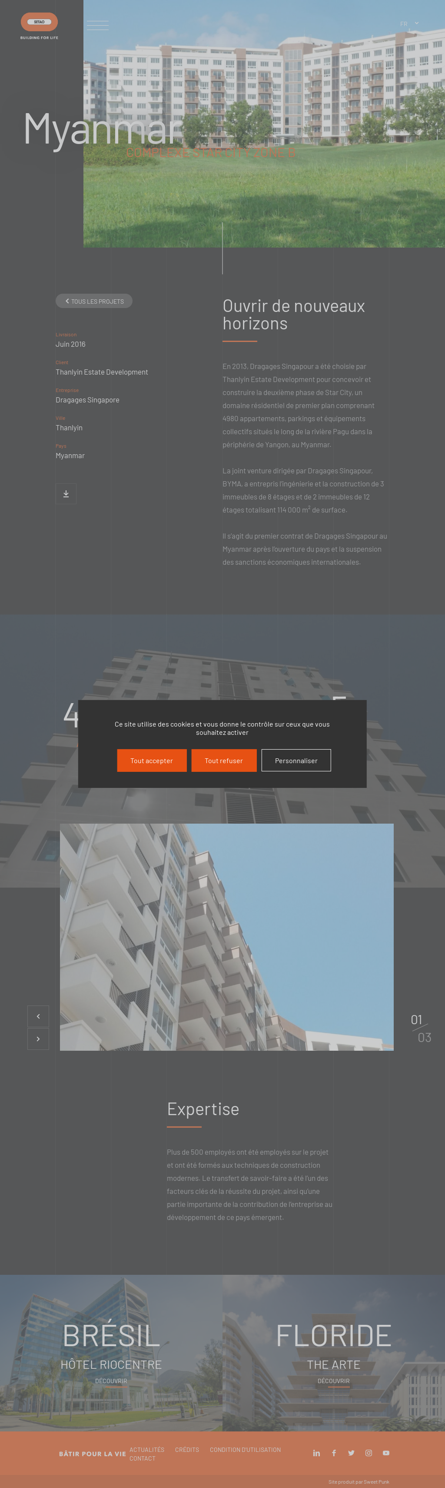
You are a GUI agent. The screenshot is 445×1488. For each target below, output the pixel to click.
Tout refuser (224, 760)
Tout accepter (151, 760)
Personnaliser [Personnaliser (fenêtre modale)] (296, 760)
